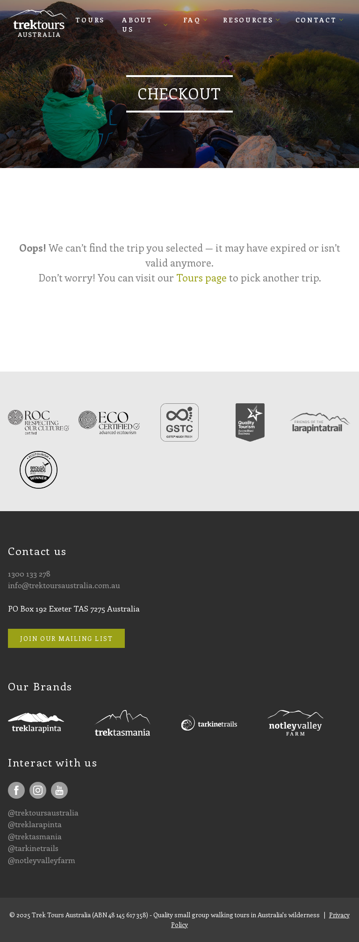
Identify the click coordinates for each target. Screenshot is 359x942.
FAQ (192, 19)
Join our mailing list (66, 638)
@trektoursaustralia (43, 812)
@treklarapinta (35, 824)
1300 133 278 (29, 573)
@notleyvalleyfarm (41, 860)
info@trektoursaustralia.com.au (64, 585)
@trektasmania (35, 836)
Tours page (201, 277)
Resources (248, 19)
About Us (137, 24)
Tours (90, 19)
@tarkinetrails (33, 848)
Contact (316, 19)
